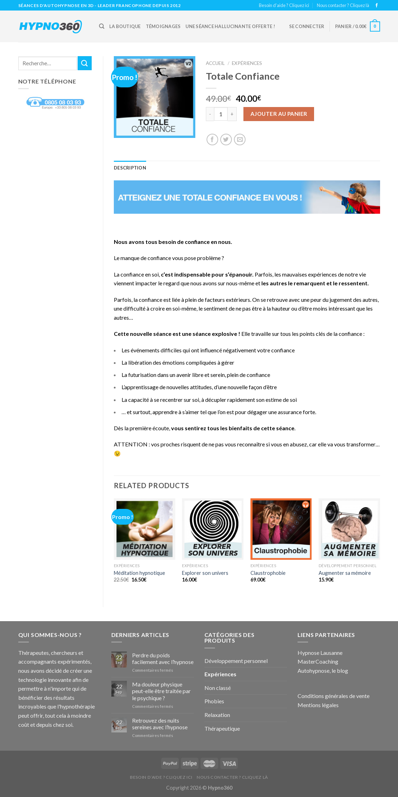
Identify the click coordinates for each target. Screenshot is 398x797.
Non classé (217, 687)
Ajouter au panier (278, 114)
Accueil (215, 63)
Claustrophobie (268, 573)
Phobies (214, 701)
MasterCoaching (318, 661)
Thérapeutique (222, 728)
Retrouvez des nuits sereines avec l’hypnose (160, 723)
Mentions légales (318, 705)
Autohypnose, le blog (323, 670)
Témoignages (163, 26)
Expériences (247, 63)
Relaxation (217, 714)
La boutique (125, 26)
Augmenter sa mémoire (345, 573)
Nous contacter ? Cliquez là (343, 5)
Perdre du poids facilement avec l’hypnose (163, 658)
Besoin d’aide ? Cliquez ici (284, 5)
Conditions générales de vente (334, 695)
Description (130, 168)
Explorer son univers (205, 573)
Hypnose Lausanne (320, 652)
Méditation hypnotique (139, 573)
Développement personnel (236, 660)
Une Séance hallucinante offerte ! (230, 26)
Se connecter (307, 26)
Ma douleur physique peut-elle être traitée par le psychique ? (161, 691)
